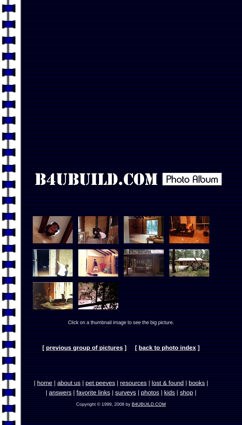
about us (68, 382)
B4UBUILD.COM (149, 404)
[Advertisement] (119, 81)
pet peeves (100, 382)
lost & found (168, 382)
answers (60, 392)
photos (150, 392)
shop (186, 392)
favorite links (93, 392)
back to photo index (167, 347)
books (196, 382)
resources (133, 382)
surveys (125, 392)
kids (169, 392)
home (44, 382)
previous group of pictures (84, 347)
